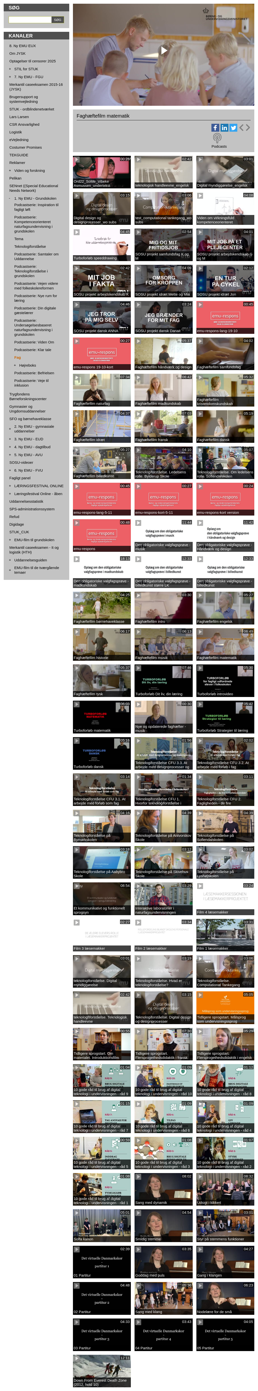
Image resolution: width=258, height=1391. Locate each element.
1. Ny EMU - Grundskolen (35, 198)
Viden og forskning (29, 170)
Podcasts (219, 146)
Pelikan (15, 178)
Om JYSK (17, 53)
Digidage (16, 524)
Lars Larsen (19, 117)
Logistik (15, 132)
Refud (14, 517)
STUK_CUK (19, 532)
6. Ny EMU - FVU (28, 470)
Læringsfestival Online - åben (38, 494)
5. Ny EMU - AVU (28, 455)
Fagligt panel (20, 478)
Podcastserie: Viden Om (34, 342)
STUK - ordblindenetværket (31, 109)
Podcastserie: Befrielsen (34, 373)
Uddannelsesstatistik (26, 501)
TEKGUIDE (18, 155)
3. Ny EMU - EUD (28, 439)
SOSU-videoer (21, 462)
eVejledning (19, 140)
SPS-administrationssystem (31, 509)
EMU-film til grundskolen (34, 540)
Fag (17, 357)
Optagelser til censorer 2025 (32, 61)
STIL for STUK (26, 69)
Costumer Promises (25, 147)
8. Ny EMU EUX (22, 46)
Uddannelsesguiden (30, 560)
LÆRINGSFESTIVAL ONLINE (39, 486)
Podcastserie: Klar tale (32, 350)
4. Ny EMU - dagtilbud (32, 447)
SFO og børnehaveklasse (30, 419)
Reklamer (17, 162)
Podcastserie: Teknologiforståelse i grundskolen (31, 271)
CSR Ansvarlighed (24, 124)
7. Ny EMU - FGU (28, 77)
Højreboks (27, 365)
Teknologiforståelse (30, 246)
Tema (18, 239)
